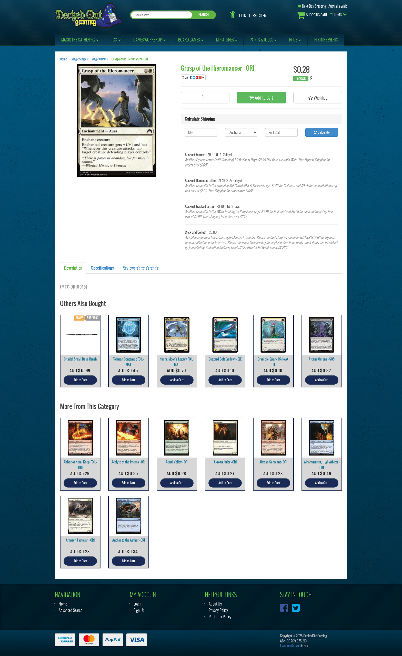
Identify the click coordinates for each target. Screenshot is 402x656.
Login (242, 15)
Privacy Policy (218, 610)
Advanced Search (70, 610)
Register (259, 15)
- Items (319, 14)
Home (63, 59)
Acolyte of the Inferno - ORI (128, 462)
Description (73, 268)
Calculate (322, 132)
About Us (215, 604)
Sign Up (139, 610)
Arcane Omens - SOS (322, 359)
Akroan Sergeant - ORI (273, 462)
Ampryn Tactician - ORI (80, 540)
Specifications (102, 268)
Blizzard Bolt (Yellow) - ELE (225, 359)
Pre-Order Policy (220, 617)
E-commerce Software (290, 645)
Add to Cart (261, 97)
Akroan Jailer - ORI (225, 462)
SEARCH (203, 14)
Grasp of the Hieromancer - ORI (130, 59)
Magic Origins (100, 59)
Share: (193, 77)
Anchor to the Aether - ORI (128, 540)
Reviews (141, 268)
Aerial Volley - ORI (177, 462)
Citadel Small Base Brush (80, 359)
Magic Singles (80, 59)
